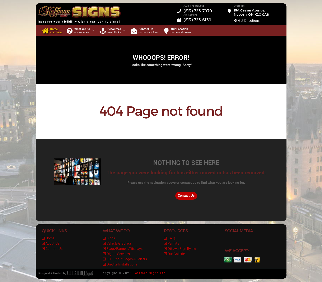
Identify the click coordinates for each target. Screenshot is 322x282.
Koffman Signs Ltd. (150, 273)
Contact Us (186, 196)
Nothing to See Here (186, 162)
